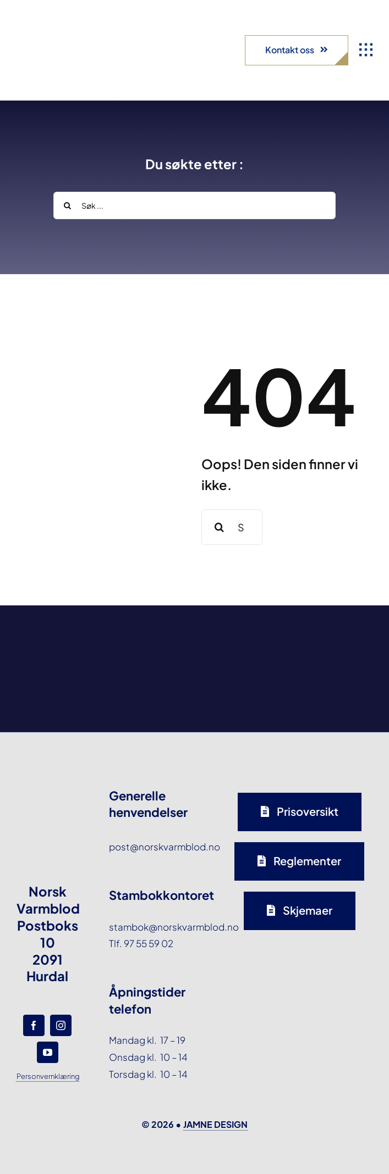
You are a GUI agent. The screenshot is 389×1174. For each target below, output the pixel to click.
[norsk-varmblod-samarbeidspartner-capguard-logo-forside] (240, 632)
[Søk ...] (194, 205)
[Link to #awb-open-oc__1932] (365, 50)
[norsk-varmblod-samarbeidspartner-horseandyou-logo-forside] (333, 632)
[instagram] (61, 1025)
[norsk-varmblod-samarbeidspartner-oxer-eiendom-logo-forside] (148, 632)
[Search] (67, 205)
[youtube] (47, 1052)
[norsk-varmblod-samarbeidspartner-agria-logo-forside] (56, 632)
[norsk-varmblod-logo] (47, 27)
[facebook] (34, 1025)
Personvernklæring (48, 1076)
